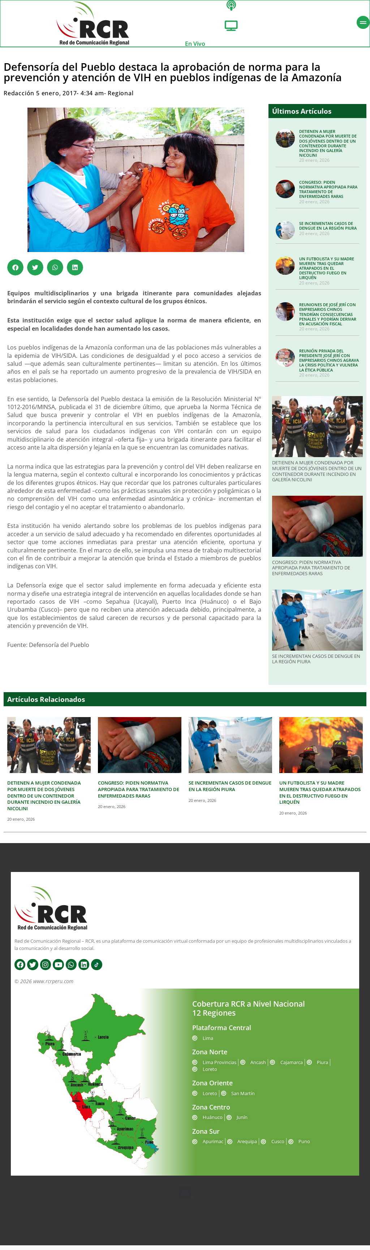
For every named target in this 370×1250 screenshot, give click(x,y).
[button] (15, 272)
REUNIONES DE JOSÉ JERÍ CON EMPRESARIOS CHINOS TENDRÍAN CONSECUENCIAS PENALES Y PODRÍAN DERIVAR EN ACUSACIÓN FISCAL (327, 319)
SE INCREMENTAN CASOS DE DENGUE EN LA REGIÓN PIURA (328, 230)
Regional (120, 98)
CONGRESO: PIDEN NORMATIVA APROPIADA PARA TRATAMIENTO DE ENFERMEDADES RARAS (328, 194)
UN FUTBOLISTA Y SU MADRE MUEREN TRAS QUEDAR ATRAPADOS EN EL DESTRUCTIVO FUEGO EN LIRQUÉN (326, 273)
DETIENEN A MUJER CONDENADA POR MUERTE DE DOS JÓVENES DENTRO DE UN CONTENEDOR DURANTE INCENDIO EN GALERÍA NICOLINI (328, 147)
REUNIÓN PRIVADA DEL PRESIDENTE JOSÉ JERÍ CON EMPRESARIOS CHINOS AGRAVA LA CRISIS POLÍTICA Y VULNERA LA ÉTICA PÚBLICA (329, 365)
